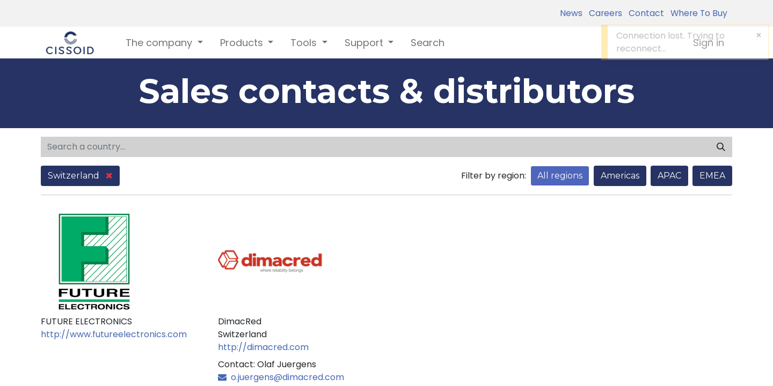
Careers (603, 13)
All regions (559, 175)
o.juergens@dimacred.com (281, 377)
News (571, 13)
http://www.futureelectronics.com (114, 334)
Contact (644, 13)
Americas (620, 175)
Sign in (708, 42)
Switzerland (80, 175)
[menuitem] (427, 42)
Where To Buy (696, 13)
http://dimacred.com (263, 347)
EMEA (712, 175)
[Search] (721, 147)
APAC (669, 175)
